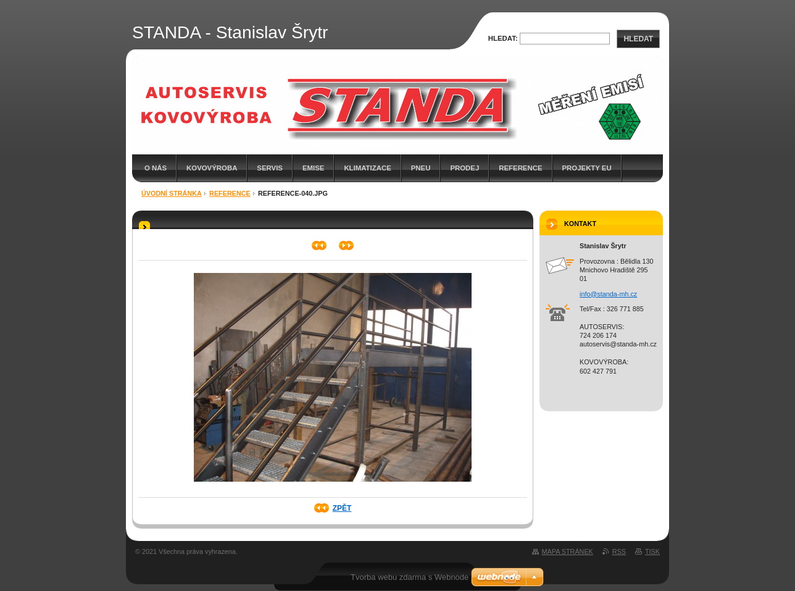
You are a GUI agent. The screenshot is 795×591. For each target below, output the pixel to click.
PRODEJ (464, 168)
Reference (520, 168)
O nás (155, 168)
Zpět (342, 508)
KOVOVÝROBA (211, 168)
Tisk (652, 551)
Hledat (638, 39)
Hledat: (503, 38)
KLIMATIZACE (367, 168)
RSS (619, 551)
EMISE (313, 168)
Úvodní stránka (171, 193)
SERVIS (270, 168)
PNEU (421, 168)
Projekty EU (587, 168)
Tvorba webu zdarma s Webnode (409, 577)
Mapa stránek (567, 551)
